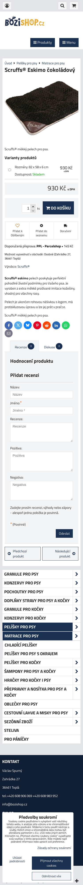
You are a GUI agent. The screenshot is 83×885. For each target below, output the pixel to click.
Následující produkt (65, 554)
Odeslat (64, 533)
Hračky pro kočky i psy (42, 680)
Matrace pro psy (42, 636)
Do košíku (58, 208)
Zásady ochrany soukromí (54, 847)
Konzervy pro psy (42, 583)
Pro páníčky (16, 739)
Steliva (11, 730)
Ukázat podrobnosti (17, 859)
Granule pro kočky (42, 609)
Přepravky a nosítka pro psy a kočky (42, 692)
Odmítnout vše (51, 876)
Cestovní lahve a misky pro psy (42, 713)
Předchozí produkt (17, 554)
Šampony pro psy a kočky (42, 671)
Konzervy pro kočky (42, 618)
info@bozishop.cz (14, 804)
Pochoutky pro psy (42, 591)
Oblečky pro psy (21, 704)
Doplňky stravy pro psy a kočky (42, 600)
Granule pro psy (42, 574)
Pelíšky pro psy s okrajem (31, 653)
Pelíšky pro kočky (42, 662)
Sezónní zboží (42, 721)
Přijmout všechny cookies (51, 863)
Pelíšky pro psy (42, 627)
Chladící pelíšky (21, 645)
